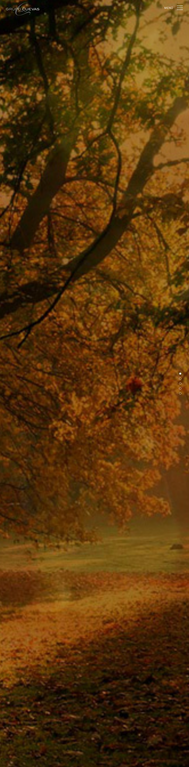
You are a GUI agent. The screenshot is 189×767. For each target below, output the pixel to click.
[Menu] (173, 7)
